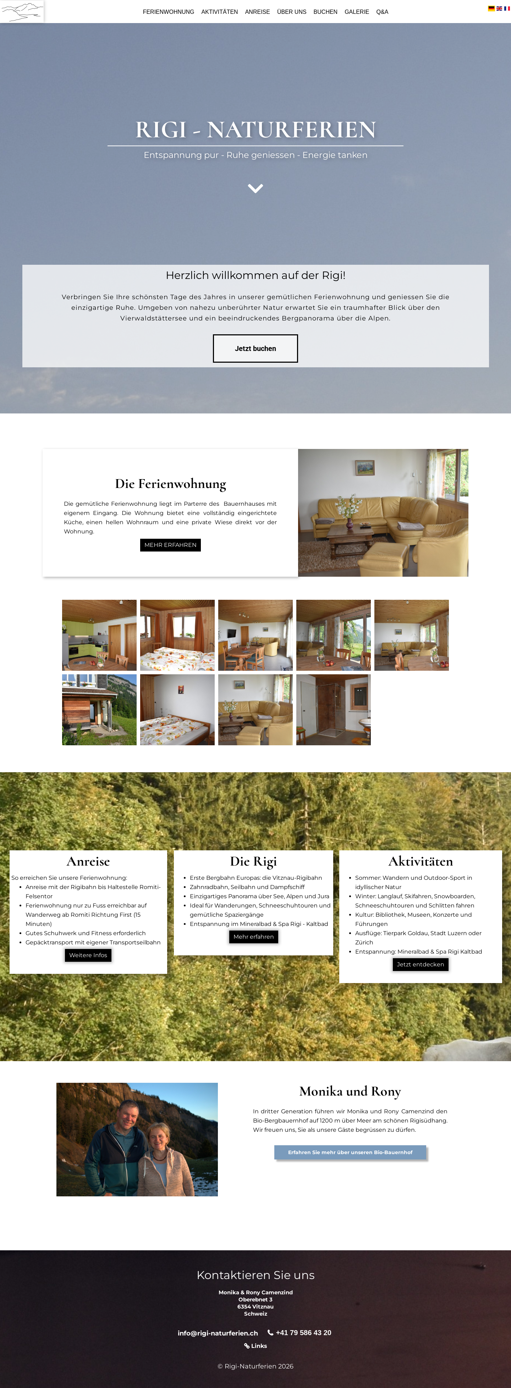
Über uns (292, 12)
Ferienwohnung (168, 12)
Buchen (326, 12)
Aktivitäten (220, 12)
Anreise (257, 12)
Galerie (357, 12)
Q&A (383, 12)
